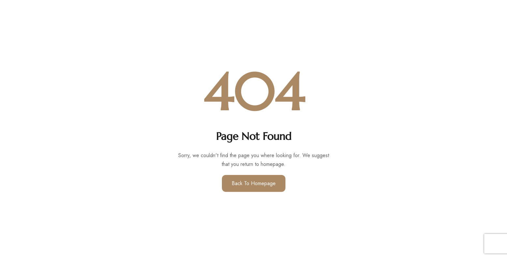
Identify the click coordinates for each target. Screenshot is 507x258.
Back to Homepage (254, 183)
